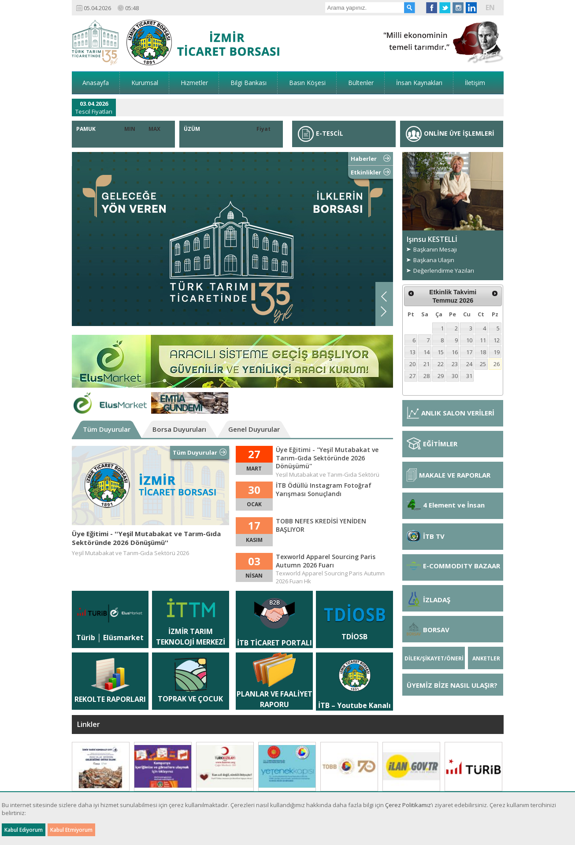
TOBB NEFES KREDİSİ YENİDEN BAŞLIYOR (321, 525)
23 (455, 364)
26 (496, 364)
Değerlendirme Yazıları (443, 270)
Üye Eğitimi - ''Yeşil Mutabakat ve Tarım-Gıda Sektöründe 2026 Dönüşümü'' (146, 538)
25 (483, 364)
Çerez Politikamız (408, 805)
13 (412, 352)
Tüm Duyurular (106, 429)
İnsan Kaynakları (419, 82)
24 (469, 364)
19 (496, 352)
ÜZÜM (192, 129)
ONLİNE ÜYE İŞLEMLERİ (450, 133)
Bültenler (361, 82)
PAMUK (86, 129)
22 (441, 364)
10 (469, 340)
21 (426, 364)
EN (490, 7)
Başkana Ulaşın (433, 260)
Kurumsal (144, 82)
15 (441, 352)
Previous (384, 296)
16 (455, 352)
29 (441, 376)
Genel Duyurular (254, 429)
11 (483, 340)
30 (455, 376)
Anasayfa (95, 82)
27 (412, 376)
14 (426, 352)
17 (469, 352)
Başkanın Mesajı (435, 249)
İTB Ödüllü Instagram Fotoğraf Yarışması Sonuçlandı (323, 489)
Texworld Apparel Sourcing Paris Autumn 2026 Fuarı (325, 560)
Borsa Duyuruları (179, 429)
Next (384, 311)
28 (426, 376)
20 (412, 364)
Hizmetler (194, 82)
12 (496, 340)
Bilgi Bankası (248, 82)
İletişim (475, 82)
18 (483, 352)
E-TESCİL (320, 133)
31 (469, 376)
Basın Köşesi (307, 82)
